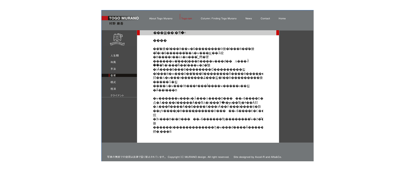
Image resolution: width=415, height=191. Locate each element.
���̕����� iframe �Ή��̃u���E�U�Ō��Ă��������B (208, 92)
